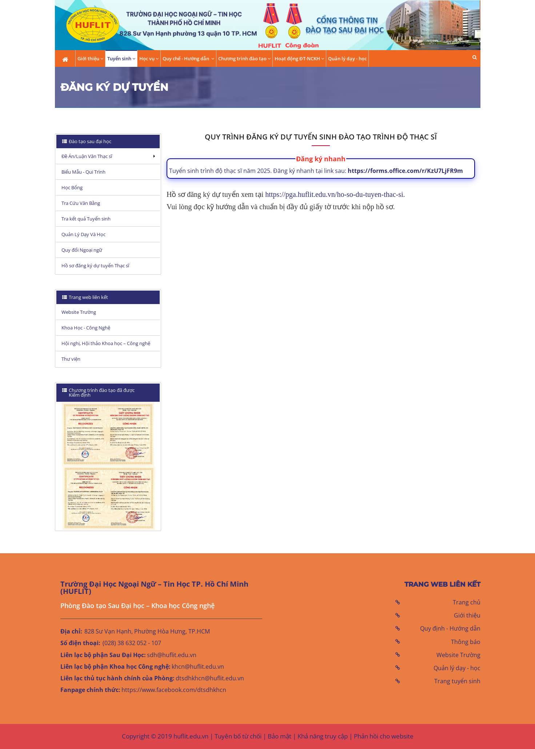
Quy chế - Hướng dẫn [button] (188, 58)
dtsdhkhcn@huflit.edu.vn (210, 678)
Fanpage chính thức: (90, 690)
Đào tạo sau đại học (89, 141)
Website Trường (458, 655)
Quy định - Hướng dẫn (450, 628)
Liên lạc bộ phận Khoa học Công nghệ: (115, 667)
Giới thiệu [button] (90, 58)
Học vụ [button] (149, 58)
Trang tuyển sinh (457, 681)
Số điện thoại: (80, 643)
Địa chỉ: (71, 631)
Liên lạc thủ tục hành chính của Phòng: (117, 678)
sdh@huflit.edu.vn (171, 655)
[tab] (108, 141)
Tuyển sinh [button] (121, 58)
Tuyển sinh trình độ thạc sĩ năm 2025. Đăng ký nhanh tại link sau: (316, 171)
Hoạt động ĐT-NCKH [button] (299, 58)
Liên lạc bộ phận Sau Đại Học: (103, 655)
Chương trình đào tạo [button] (244, 58)
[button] (474, 57)
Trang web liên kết (88, 297)
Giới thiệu (467, 615)
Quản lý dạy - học (347, 58)
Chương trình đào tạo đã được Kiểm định (98, 392)
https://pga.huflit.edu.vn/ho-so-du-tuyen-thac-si (334, 194)
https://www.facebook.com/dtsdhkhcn (173, 690)
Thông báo (465, 642)
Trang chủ (466, 602)
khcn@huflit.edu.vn (198, 667)
